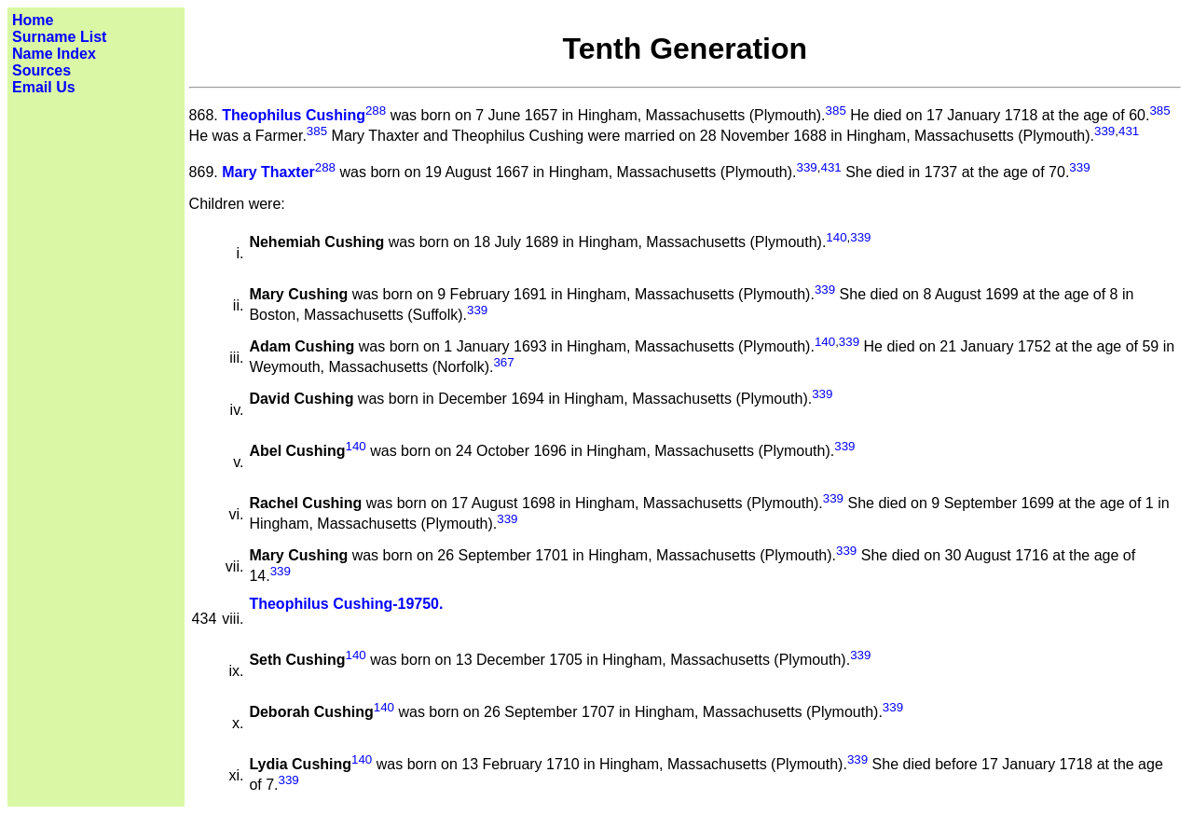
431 (1128, 131)
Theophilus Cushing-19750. (346, 604)
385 (836, 110)
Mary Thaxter (268, 172)
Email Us (43, 87)
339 (1104, 131)
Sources (41, 70)
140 (836, 237)
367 (503, 362)
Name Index (54, 54)
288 (375, 110)
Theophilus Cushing (293, 115)
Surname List (59, 37)
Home (32, 20)
